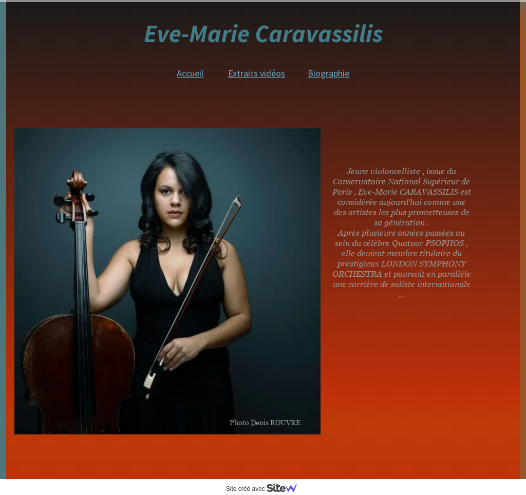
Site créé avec (265, 488)
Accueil (190, 73)
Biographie (328, 73)
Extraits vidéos (256, 73)
